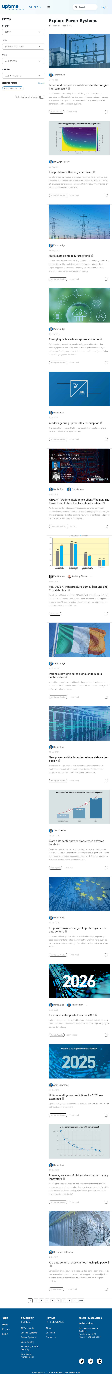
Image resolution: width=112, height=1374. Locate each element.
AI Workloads (27, 1328)
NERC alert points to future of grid (71, 255)
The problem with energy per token (72, 172)
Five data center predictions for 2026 (73, 1015)
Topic (4, 41)
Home (5, 1324)
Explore (33, 7)
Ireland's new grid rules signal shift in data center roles (75, 675)
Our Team (50, 1332)
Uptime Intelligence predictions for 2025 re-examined (76, 1097)
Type (4, 55)
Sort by (5, 26)
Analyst (6, 70)
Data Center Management (27, 1355)
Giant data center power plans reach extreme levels (76, 842)
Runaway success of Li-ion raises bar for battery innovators (78, 1177)
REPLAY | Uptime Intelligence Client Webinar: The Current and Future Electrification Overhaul (79, 501)
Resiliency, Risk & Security (29, 1348)
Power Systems (28, 1337)
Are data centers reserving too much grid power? (79, 1264)
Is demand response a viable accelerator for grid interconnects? (79, 87)
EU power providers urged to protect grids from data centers (78, 929)
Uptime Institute (72, 1372)
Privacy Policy (38, 1372)
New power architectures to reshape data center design (78, 759)
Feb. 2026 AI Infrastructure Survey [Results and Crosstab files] (78, 588)
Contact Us (51, 1337)
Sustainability (27, 1342)
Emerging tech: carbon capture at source (75, 339)
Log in (5, 1333)
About (49, 1328)
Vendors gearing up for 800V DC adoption (76, 423)
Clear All (41, 83)
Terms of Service (55, 1372)
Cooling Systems (29, 1332)
